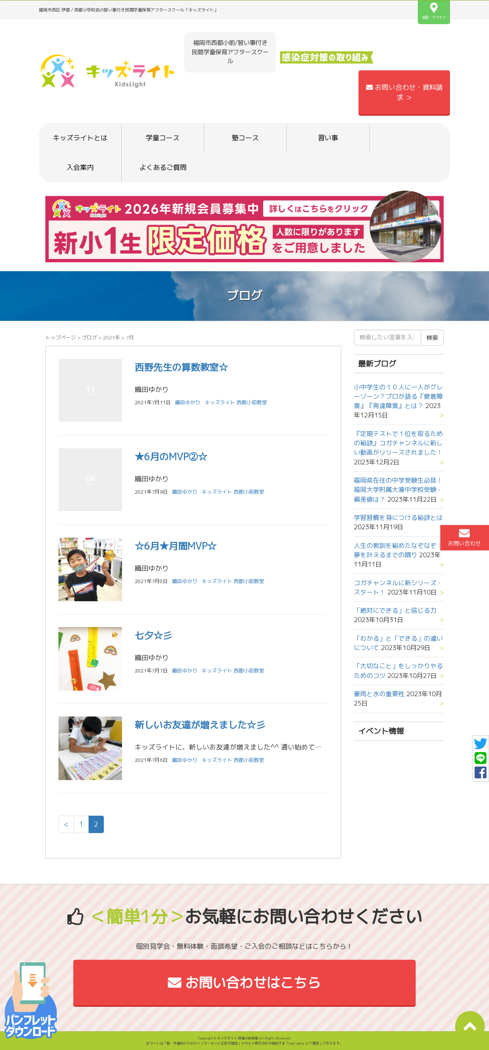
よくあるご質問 (163, 167)
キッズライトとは (80, 137)
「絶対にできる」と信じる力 (395, 610)
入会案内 (80, 167)
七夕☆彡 (153, 635)
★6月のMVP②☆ (171, 456)
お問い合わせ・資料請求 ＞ (404, 92)
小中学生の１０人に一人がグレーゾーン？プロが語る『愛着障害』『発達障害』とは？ (398, 397)
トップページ (60, 337)
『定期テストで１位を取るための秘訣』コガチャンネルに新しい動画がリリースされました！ (398, 443)
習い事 (328, 137)
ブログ (89, 337)
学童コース (163, 137)
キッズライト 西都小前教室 (236, 402)
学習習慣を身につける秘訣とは (398, 517)
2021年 (111, 337)
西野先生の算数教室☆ (181, 367)
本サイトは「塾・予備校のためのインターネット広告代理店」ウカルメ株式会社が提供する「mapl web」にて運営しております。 (244, 1043)
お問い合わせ (464, 537)
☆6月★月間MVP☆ (176, 546)
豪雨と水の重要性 (379, 693)
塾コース (245, 137)
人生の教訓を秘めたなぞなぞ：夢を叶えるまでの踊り (398, 550)
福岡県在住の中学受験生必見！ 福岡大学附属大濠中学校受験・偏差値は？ (401, 490)
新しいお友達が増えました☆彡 (200, 724)
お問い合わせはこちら (244, 982)
